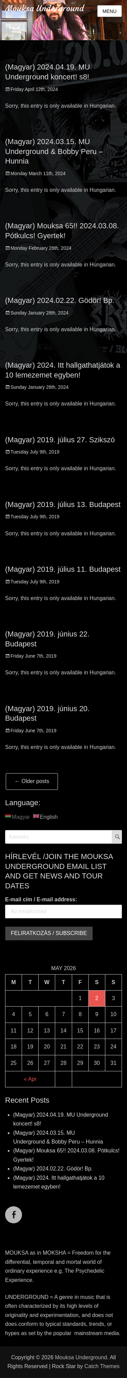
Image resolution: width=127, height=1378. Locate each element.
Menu (110, 11)
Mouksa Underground (44, 8)
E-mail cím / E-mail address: (41, 899)
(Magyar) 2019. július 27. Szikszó (60, 439)
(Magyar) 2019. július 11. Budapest (63, 569)
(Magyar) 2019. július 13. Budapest (63, 504)
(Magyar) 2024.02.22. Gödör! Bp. (59, 300)
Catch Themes (102, 1366)
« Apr (30, 1079)
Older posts (32, 781)
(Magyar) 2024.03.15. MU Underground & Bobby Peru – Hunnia (54, 151)
